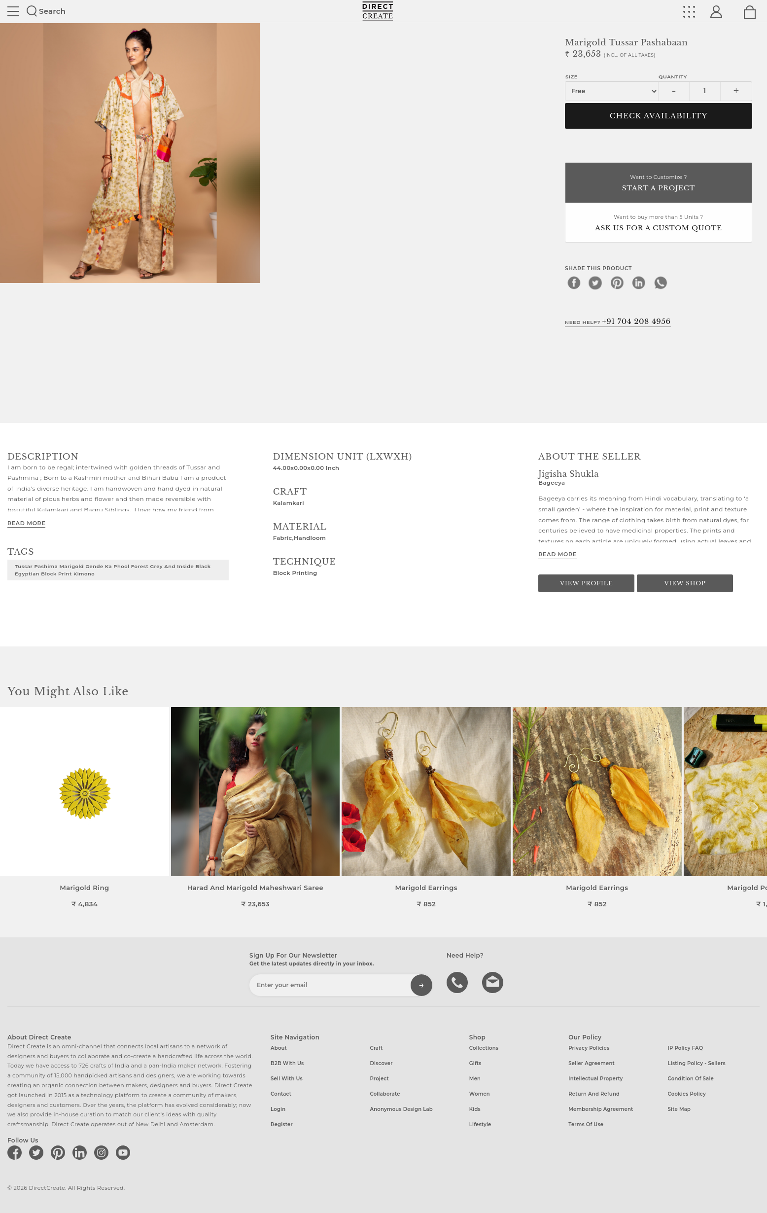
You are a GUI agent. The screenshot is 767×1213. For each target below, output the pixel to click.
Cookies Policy (687, 1094)
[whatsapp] (660, 282)
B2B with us (287, 1063)
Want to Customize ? (658, 183)
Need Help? (618, 321)
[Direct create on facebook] (16, 1152)
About (279, 1048)
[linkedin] (639, 282)
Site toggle (13, 11)
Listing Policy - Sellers (697, 1063)
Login (278, 1109)
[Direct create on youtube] (125, 1152)
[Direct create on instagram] (103, 1152)
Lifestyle (480, 1124)
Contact (281, 1094)
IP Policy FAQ (685, 1048)
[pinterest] (617, 282)
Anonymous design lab (401, 1109)
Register (282, 1124)
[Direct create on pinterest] (60, 1152)
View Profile (586, 583)
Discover (381, 1063)
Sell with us (287, 1078)
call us (458, 982)
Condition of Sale (691, 1078)
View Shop (684, 583)
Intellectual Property (595, 1078)
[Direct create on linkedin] (81, 1152)
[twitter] (595, 282)
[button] (755, 808)
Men (475, 1078)
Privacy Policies (588, 1048)
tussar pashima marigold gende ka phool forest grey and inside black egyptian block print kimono (113, 569)
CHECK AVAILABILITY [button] (659, 115)
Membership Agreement (600, 1109)
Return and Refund (594, 1094)
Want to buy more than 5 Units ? (658, 223)
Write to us (494, 982)
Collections (483, 1048)
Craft (376, 1048)
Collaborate (385, 1094)
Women (479, 1094)
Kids (475, 1109)
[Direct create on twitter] (38, 1152)
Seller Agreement (591, 1063)
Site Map (679, 1109)
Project (379, 1078)
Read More (26, 523)
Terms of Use (585, 1124)
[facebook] (574, 282)
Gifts (475, 1063)
